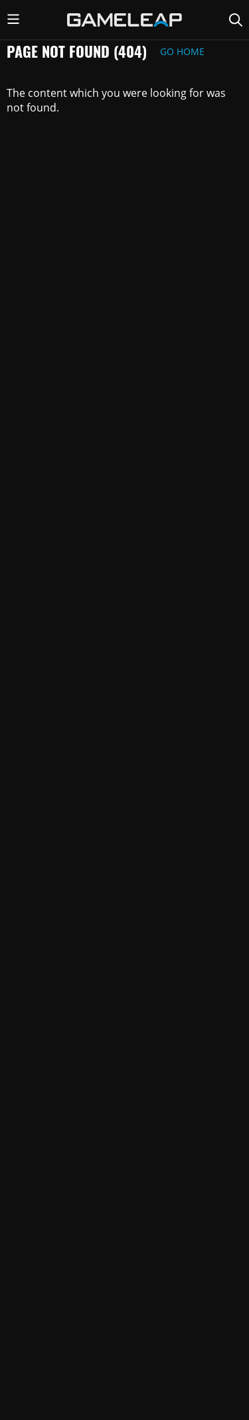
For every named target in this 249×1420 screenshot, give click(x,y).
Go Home (182, 51)
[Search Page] (235, 20)
